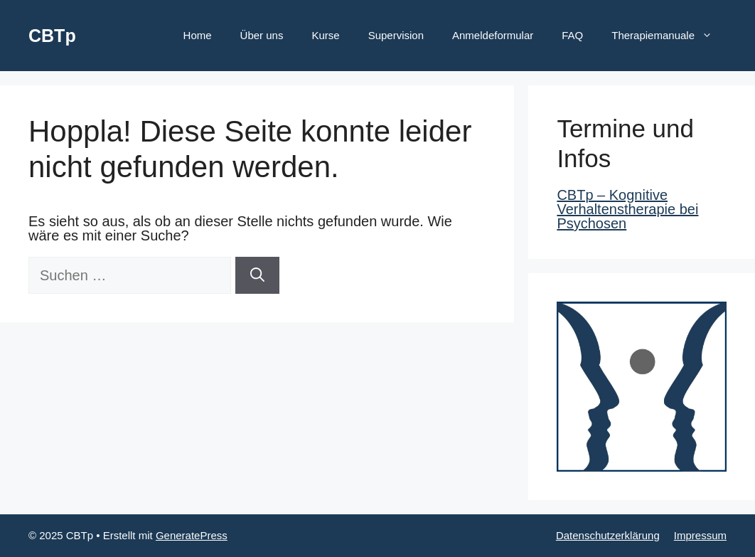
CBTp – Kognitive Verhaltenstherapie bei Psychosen (627, 209)
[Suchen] (257, 275)
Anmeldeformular (492, 35)
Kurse (325, 35)
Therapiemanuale (669, 35)
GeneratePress (191, 535)
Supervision (396, 35)
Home (197, 35)
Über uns (262, 35)
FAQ (572, 35)
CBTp (52, 36)
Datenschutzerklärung (608, 535)
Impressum (700, 535)
